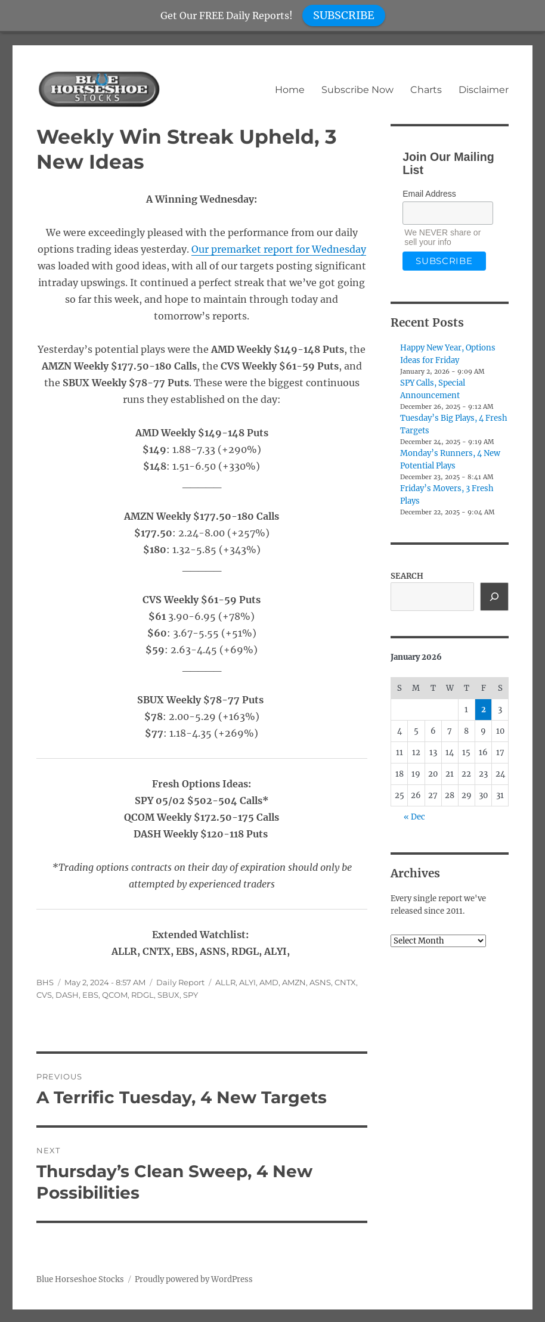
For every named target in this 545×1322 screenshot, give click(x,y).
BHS (45, 982)
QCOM (115, 995)
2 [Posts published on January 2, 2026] (483, 710)
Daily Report (180, 982)
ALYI (247, 982)
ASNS (320, 982)
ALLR (225, 982)
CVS (44, 995)
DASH (67, 995)
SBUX (168, 995)
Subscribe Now (357, 89)
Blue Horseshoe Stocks (80, 1279)
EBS (90, 995)
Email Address (429, 193)
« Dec (414, 817)
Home (290, 89)
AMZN (294, 982)
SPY (190, 995)
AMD (268, 982)
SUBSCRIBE (343, 15)
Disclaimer (484, 89)
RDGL (142, 995)
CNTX (345, 982)
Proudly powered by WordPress (194, 1279)
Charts (426, 89)
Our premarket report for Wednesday (278, 249)
